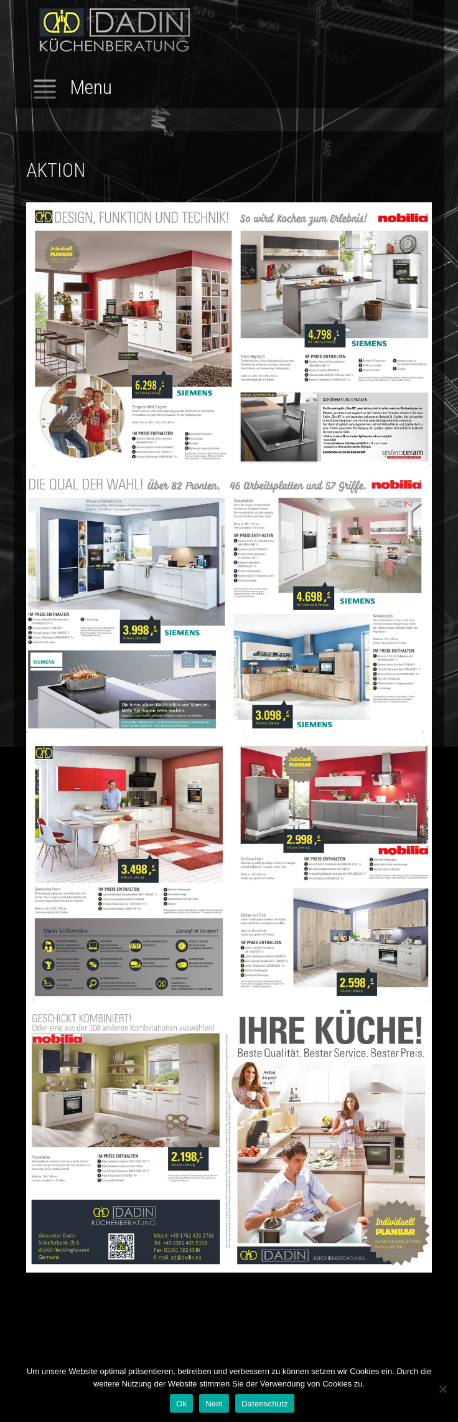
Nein (214, 1403)
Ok (181, 1403)
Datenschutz (264, 1403)
